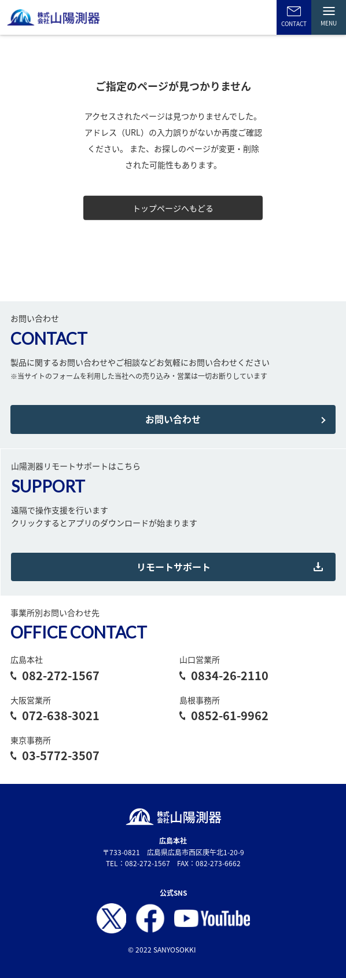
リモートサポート (174, 567)
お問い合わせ (173, 419)
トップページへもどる (173, 208)
